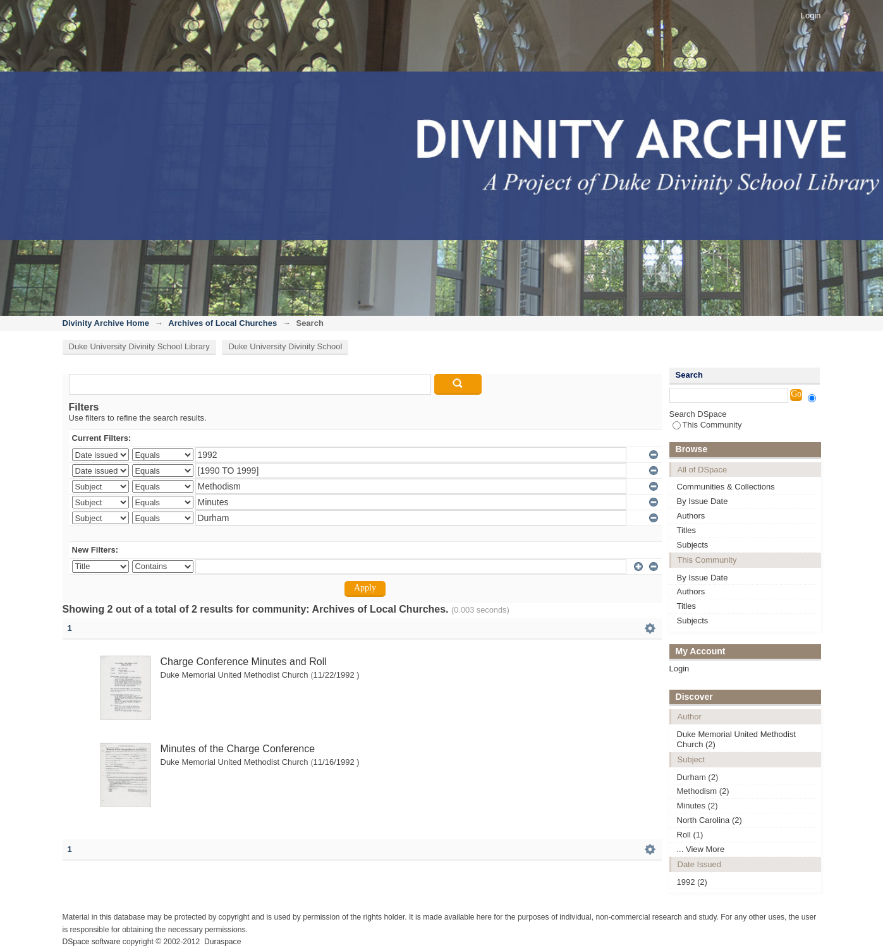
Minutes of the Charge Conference (238, 748)
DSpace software (92, 941)
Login (811, 15)
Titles (687, 530)
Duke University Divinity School (285, 346)
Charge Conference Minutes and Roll (244, 661)
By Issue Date (702, 501)
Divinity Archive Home (106, 323)
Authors (691, 515)
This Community (707, 424)
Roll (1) (690, 834)
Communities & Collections (726, 486)
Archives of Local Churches (222, 323)
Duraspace (222, 941)
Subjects (693, 544)
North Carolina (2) (709, 820)
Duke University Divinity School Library (139, 346)
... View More (701, 849)
